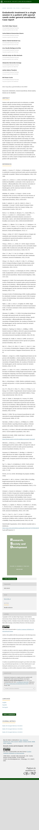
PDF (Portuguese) (10, 579)
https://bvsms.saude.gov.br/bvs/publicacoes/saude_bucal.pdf (18, 439)
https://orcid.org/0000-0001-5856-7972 (10, 66)
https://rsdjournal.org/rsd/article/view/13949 (17, 683)
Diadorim (25, 740)
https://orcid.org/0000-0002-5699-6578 (10, 81)
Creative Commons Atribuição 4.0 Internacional (17, 752)
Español (4, 705)
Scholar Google (27, 741)
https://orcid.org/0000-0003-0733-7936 (10, 44)
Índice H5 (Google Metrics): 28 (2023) (12, 732)
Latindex (9, 743)
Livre (4, 743)
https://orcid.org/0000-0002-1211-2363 (10, 29)
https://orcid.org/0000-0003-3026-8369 (10, 74)
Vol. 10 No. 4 (16, 8)
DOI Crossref (14, 741)
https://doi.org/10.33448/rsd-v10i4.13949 (16, 87)
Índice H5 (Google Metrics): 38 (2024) (12, 729)
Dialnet (20, 741)
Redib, (33, 741)
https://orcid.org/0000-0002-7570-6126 (10, 52)
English (4, 702)
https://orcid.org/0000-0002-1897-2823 (10, 37)
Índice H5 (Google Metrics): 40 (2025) (12, 726)
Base (21, 740)
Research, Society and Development (18, 1)
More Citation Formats (12, 688)
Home (4, 8)
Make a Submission (9, 714)
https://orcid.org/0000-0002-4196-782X (10, 59)
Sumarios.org (6, 741)
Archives (9, 8)
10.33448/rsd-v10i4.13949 (22, 682)
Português (5, 707)
